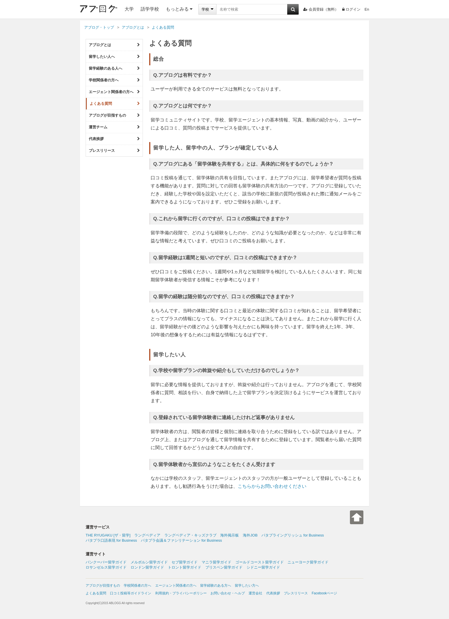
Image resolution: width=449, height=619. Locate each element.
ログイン (351, 9)
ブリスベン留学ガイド (224, 567)
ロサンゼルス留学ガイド (106, 567)
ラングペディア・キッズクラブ (190, 535)
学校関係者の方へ (114, 80)
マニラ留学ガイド (216, 562)
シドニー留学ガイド (263, 567)
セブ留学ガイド (185, 562)
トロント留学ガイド (184, 567)
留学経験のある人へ (114, 68)
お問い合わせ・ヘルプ (227, 593)
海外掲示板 (229, 535)
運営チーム (114, 127)
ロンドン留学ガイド (147, 567)
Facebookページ (324, 593)
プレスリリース (114, 150)
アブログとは (114, 45)
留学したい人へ (114, 56)
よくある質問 (115, 103)
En (367, 9)
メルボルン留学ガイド (149, 562)
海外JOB (250, 535)
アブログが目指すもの (114, 115)
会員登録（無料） (320, 9)
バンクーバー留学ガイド (106, 562)
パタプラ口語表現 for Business (111, 540)
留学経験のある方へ (215, 585)
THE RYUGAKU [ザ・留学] (108, 535)
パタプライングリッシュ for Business (292, 535)
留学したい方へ (247, 585)
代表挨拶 (114, 139)
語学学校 (150, 9)
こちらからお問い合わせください (272, 486)
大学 (129, 9)
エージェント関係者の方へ (114, 92)
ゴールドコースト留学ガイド (259, 562)
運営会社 (255, 593)
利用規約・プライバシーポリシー (181, 593)
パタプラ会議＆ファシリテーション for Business (181, 540)
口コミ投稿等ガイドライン (130, 593)
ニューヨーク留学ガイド (307, 562)
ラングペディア (147, 535)
